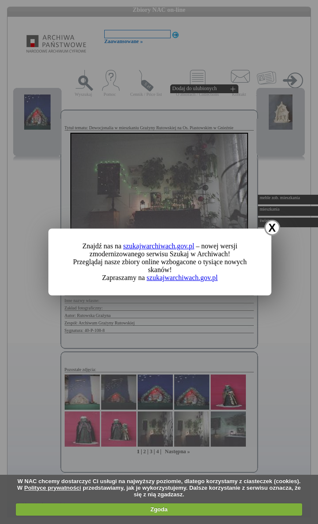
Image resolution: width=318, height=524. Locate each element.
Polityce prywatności (52, 487)
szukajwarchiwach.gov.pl (158, 246)
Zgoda (159, 509)
